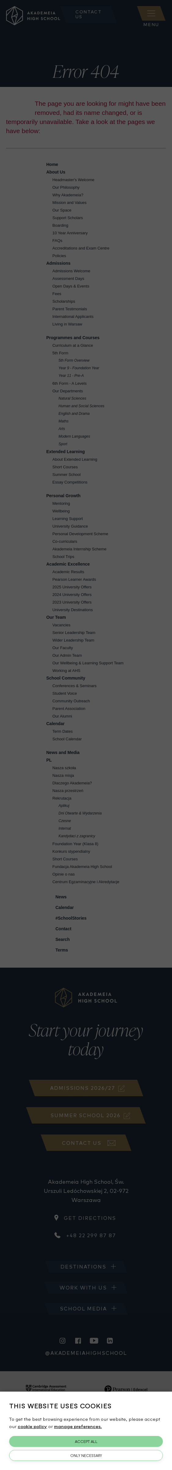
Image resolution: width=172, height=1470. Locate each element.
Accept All (86, 1441)
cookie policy (32, 1426)
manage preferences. (78, 1426)
